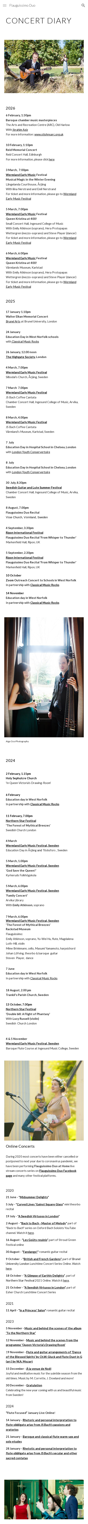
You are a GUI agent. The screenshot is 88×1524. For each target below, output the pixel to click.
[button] (4, 5)
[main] (44, 20)
